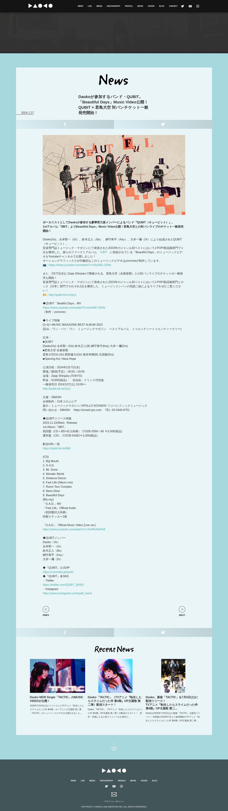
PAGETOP (114, 748)
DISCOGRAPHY (113, 6)
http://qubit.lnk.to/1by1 (63, 294)
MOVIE (140, 6)
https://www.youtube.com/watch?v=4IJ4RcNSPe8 (74, 529)
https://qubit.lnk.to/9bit (57, 448)
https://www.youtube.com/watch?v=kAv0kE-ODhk (80, 264)
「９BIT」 (103, 252)
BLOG (161, 6)
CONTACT (173, 6)
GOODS (151, 6)
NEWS (80, 6)
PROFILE (129, 6)
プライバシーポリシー (114, 801)
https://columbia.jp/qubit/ (58, 571)
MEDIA (99, 6)
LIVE (90, 6)
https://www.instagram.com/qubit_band (67, 593)
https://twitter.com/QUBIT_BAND (63, 584)
